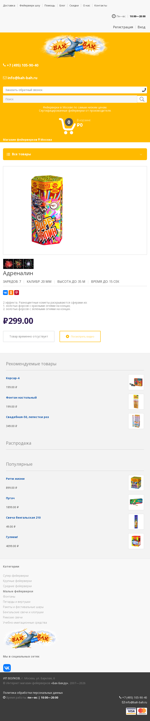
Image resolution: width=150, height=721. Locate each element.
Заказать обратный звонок (24, 90)
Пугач (10, 498)
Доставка (9, 5)
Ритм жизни (15, 479)
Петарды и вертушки (16, 602)
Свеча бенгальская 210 (23, 517)
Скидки (74, 5)
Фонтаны (9, 596)
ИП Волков (11, 678)
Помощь (50, 5)
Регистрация (123, 27)
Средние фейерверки (17, 586)
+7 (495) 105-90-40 (20, 65)
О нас (86, 5)
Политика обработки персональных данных (33, 693)
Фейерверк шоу (30, 5)
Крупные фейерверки (17, 581)
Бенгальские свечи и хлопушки (23, 612)
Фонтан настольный (21, 397)
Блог (62, 5)
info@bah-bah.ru (20, 77)
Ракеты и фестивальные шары (23, 607)
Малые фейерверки (18, 591)
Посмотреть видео (82, 336)
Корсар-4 (12, 378)
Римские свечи (13, 617)
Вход (141, 27)
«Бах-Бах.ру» (59, 683)
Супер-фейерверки (16, 576)
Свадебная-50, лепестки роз (27, 417)
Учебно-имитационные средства (25, 622)
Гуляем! (12, 537)
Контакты (100, 5)
